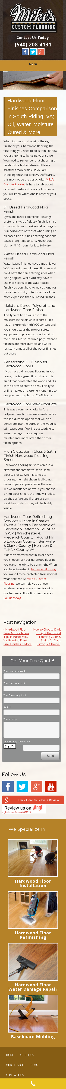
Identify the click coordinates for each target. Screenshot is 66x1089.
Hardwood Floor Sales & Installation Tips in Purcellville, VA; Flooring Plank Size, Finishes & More (18, 637)
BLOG (34, 1065)
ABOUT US (27, 1055)
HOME (10, 1055)
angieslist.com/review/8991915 (16, 812)
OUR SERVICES (15, 1065)
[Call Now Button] (33, 1083)
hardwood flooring (43, 569)
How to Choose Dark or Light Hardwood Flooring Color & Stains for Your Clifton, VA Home (47, 637)
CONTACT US (15, 1075)
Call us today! (12, 598)
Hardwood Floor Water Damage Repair (33, 987)
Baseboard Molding (33, 1036)
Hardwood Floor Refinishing (33, 935)
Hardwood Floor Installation (33, 883)
